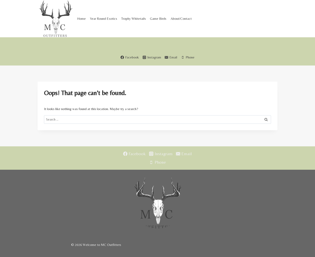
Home (81, 19)
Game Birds (158, 19)
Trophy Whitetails (133, 19)
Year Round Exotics (103, 19)
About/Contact (181, 19)
